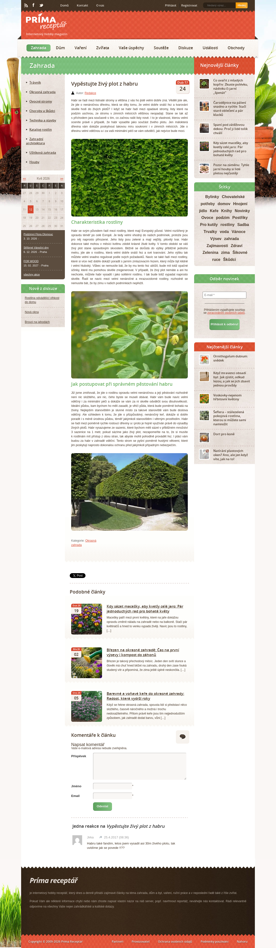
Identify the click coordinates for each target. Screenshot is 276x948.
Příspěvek (78, 756)
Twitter (41, 5)
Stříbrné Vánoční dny (36, 247)
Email (75, 796)
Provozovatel (140, 942)
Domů (64, 5)
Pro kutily (209, 225)
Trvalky (210, 232)
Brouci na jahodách (37, 322)
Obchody (236, 47)
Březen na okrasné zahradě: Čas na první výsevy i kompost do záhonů (143, 652)
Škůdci (229, 259)
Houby (34, 162)
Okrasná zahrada (42, 92)
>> (61, 178)
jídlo (203, 211)
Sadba (243, 225)
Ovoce (207, 218)
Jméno (76, 786)
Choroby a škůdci (42, 111)
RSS (26, 5)
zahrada (231, 239)
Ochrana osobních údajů (175, 942)
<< (24, 178)
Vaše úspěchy (131, 47)
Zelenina (210, 252)
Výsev (215, 239)
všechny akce (32, 274)
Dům (60, 47)
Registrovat (189, 5)
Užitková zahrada (42, 152)
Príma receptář (46, 21)
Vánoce (238, 232)
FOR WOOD (31, 261)
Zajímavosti (217, 246)
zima (225, 252)
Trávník (35, 82)
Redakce (90, 93)
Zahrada (38, 47)
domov (224, 204)
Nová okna (32, 312)
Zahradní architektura (35, 141)
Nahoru (242, 942)
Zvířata (102, 47)
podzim (223, 218)
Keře (214, 211)
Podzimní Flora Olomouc (38, 234)
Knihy (226, 211)
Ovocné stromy (40, 101)
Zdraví (236, 246)
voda (224, 232)
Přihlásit (170, 5)
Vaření (80, 47)
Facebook (34, 5)
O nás (100, 5)
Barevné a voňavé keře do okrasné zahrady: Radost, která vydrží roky (145, 696)
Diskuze (185, 47)
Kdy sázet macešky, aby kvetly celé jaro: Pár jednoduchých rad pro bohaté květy (145, 608)
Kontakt (82, 5)
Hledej (242, 5)
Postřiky (240, 218)
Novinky (242, 211)
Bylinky (212, 197)
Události (210, 47)
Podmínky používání (214, 942)
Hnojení (240, 204)
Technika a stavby (42, 120)
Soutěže (161, 47)
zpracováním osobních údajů (226, 312)
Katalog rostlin (40, 129)
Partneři (117, 942)
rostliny (228, 225)
